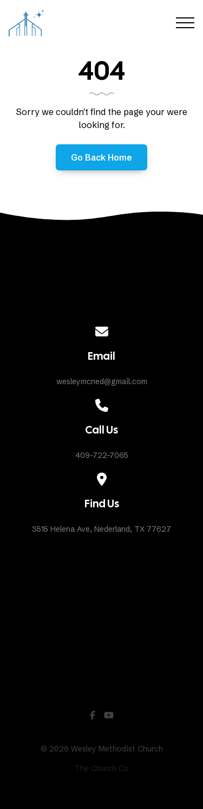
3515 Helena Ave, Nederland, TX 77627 (101, 529)
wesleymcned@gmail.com (101, 381)
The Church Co (102, 768)
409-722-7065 (101, 455)
